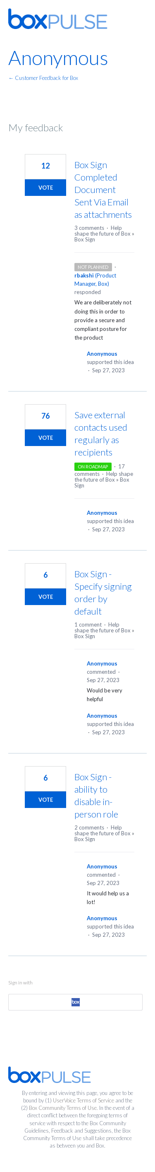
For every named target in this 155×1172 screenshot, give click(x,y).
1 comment (88, 624)
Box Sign (84, 239)
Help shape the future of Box (102, 230)
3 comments (89, 227)
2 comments (89, 827)
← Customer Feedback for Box (43, 78)
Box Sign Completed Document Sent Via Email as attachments (103, 189)
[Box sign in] (75, 1002)
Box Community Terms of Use (63, 1107)
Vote (45, 187)
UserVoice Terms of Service (83, 1100)
